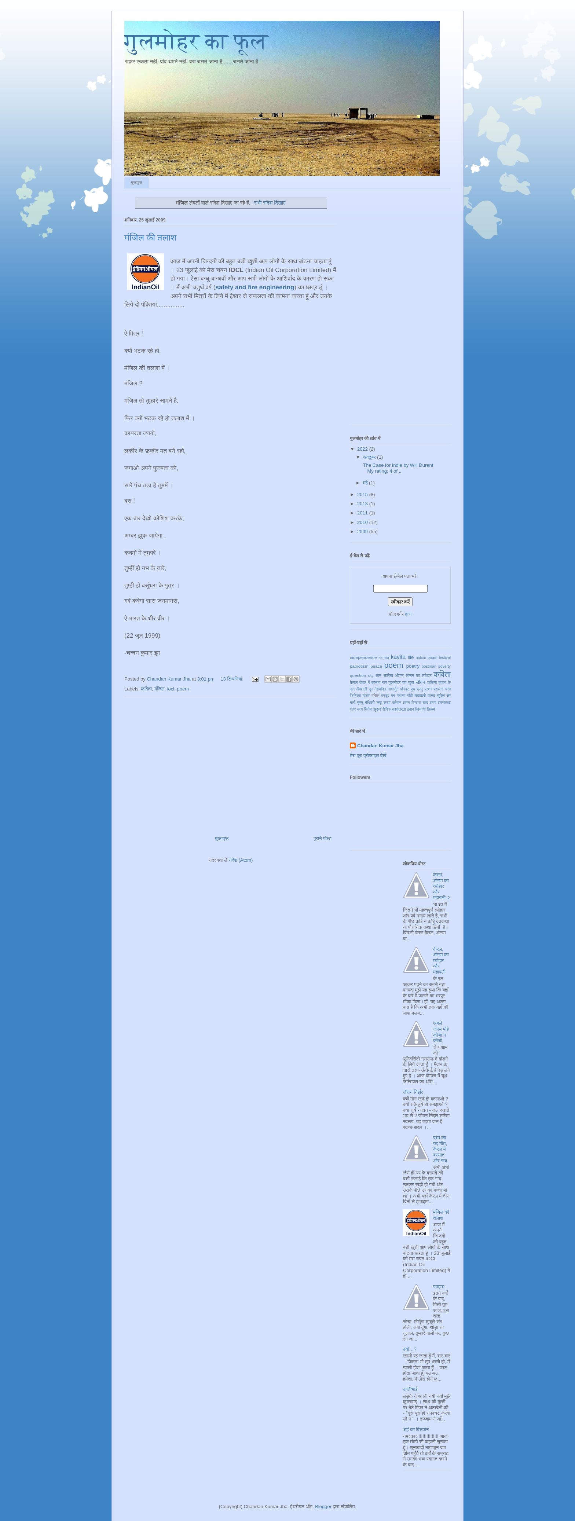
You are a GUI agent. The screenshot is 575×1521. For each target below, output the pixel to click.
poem (183, 689)
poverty (444, 666)
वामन (406, 703)
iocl (171, 689)
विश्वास (416, 703)
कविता (146, 689)
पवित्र (404, 689)
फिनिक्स (355, 696)
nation (421, 658)
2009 (363, 531)
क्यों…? (410, 1349)
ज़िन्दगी (420, 709)
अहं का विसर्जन (416, 1429)
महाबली (420, 695)
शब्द (425, 703)
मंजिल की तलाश (150, 237)
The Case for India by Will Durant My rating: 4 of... (397, 468)
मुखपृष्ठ (136, 182)
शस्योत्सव (444, 703)
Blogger (323, 1506)
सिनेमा (368, 709)
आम (378, 675)
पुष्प (412, 689)
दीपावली (361, 689)
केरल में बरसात (370, 683)
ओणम (399, 675)
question (358, 675)
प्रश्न (428, 689)
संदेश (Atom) (240, 860)
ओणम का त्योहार (419, 675)
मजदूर (385, 696)
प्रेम (448, 689)
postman (429, 666)
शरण (433, 703)
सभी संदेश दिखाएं (269, 203)
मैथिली (370, 702)
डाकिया (432, 683)
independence (363, 657)
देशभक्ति (380, 689)
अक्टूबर (370, 457)
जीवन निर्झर (413, 1092)
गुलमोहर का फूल (196, 41)
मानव (431, 695)
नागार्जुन (393, 689)
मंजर (366, 695)
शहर (353, 709)
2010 (363, 522)
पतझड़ (438, 1286)
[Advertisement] (231, 763)
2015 (363, 494)
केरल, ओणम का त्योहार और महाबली (440, 960)
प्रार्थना (438, 689)
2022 (363, 449)
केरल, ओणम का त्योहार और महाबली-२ (441, 886)
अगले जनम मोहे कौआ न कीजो (441, 1031)
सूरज (377, 709)
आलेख (388, 675)
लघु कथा (383, 702)
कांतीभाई (410, 1389)
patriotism (359, 666)
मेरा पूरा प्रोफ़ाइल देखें (368, 755)
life (411, 657)
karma (383, 658)
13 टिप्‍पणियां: (232, 679)
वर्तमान (397, 703)
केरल (354, 682)
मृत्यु (360, 702)
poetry (413, 666)
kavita (398, 657)
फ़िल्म (431, 709)
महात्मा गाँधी (405, 696)
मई (366, 482)
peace (376, 666)
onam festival (439, 658)
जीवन (420, 682)
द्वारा (408, 614)
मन (393, 696)
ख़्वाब (410, 709)
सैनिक (386, 709)
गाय (384, 683)
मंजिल (159, 689)
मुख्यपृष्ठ (221, 838)
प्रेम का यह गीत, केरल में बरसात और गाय (440, 1149)
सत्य (360, 709)
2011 (363, 513)
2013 (363, 503)
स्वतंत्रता (399, 709)
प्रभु (420, 689)
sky (371, 676)
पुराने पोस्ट (323, 838)
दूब (371, 689)
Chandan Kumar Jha (380, 745)
